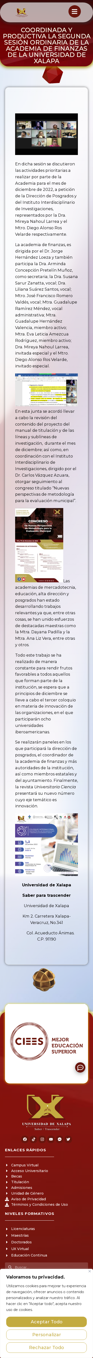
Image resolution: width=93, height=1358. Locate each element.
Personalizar (46, 1334)
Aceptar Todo (46, 1322)
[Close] (90, 1271)
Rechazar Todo (46, 1347)
